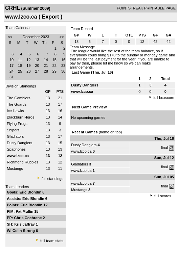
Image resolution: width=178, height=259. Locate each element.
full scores (162, 196)
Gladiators (15, 136)
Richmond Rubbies (22, 162)
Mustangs (15, 168)
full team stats (51, 241)
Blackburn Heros (20, 117)
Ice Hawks (15, 111)
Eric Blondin (30, 192)
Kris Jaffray (25, 224)
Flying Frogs (17, 124)
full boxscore (163, 98)
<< (10, 37)
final (164, 148)
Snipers (13, 130)
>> (62, 37)
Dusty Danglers (19, 143)
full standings (52, 179)
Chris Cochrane (28, 218)
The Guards (16, 104)
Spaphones (16, 149)
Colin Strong (24, 231)
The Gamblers (18, 98)
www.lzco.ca (81, 151)
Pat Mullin (25, 211)
